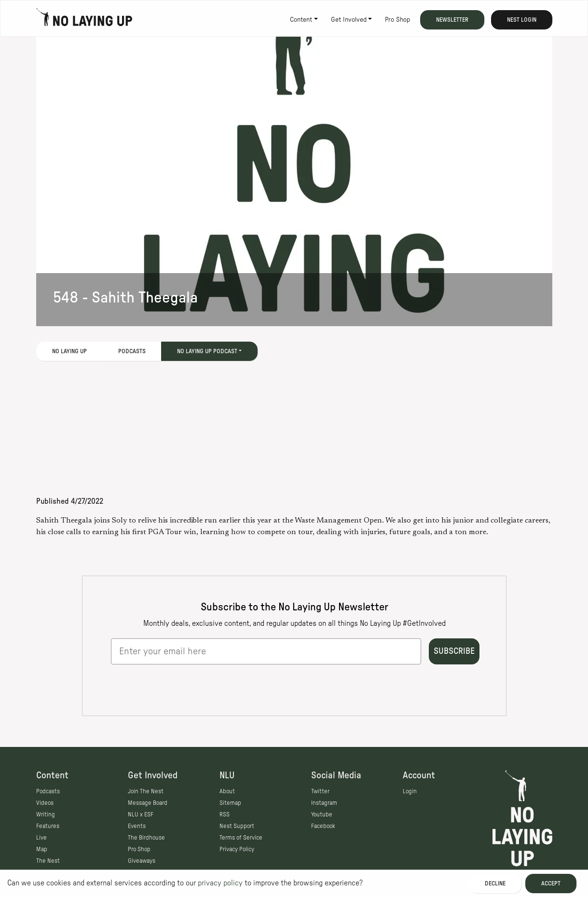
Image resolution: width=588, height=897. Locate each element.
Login (410, 791)
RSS (224, 814)
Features (47, 826)
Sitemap (230, 803)
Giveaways (141, 861)
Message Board (147, 803)
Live (41, 838)
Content (301, 19)
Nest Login (521, 20)
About (227, 791)
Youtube (321, 814)
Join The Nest (146, 791)
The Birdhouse (146, 838)
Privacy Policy (236, 849)
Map (41, 849)
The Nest (48, 861)
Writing (45, 814)
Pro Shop (397, 19)
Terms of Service (240, 838)
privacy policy (220, 883)
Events (137, 826)
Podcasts (132, 351)
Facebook (323, 826)
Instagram (324, 803)
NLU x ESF (140, 814)
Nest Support (236, 826)
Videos (45, 803)
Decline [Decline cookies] (495, 883)
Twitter (320, 791)
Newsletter (452, 20)
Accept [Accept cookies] (551, 883)
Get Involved (349, 19)
